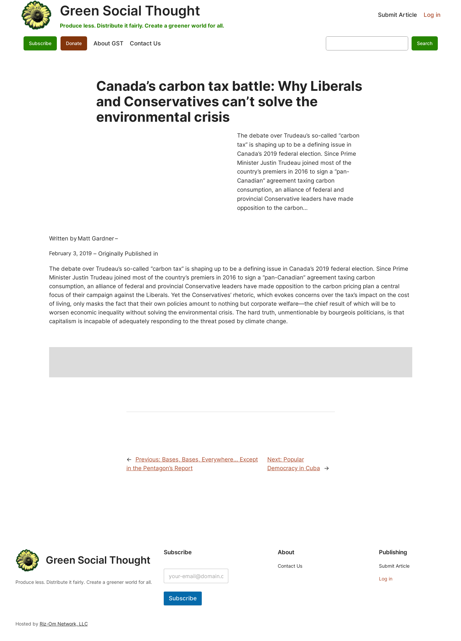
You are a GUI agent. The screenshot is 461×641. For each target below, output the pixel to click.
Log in (432, 14)
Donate (74, 43)
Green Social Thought (130, 10)
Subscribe (40, 43)
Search (424, 43)
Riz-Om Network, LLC (64, 624)
